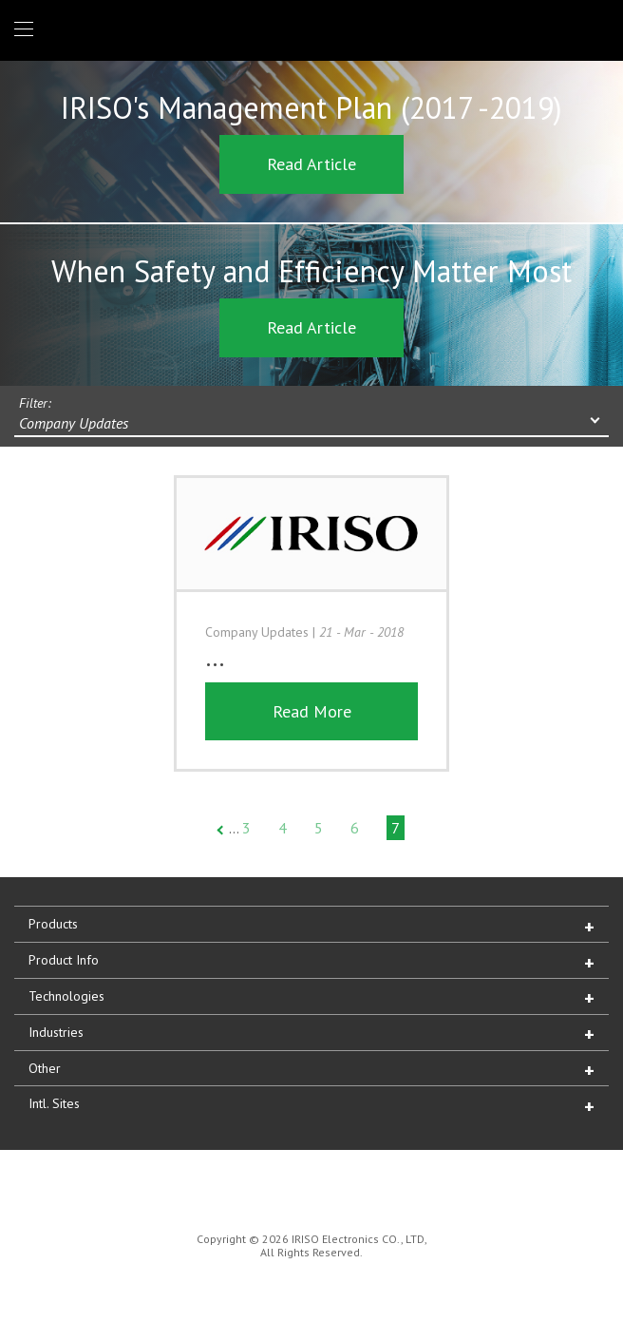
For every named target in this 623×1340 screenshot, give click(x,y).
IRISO (308, 29)
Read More (312, 711)
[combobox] (311, 425)
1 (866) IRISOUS (593, 30)
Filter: (35, 403)
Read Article (311, 164)
